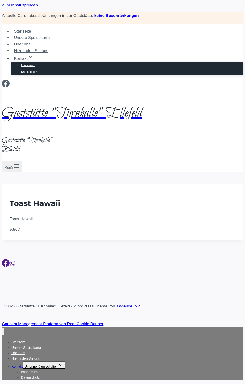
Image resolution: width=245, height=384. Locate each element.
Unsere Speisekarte (32, 37)
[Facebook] (6, 85)
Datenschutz (29, 72)
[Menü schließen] (3, 332)
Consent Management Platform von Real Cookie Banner (52, 324)
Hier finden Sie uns (31, 51)
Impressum (28, 65)
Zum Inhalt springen (20, 5)
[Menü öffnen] (12, 166)
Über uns (22, 44)
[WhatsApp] (12, 264)
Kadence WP (128, 306)
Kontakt (17, 366)
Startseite (22, 31)
